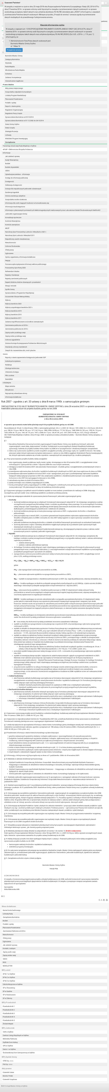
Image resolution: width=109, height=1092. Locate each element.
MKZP (7, 228)
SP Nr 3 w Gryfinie (9, 981)
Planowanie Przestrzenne (14, 99)
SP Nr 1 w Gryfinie (9, 974)
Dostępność (9, 181)
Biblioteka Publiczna (10, 1039)
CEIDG (7, 171)
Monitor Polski (8, 1076)
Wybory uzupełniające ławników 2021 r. (19, 307)
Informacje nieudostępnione (15, 207)
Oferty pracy (9, 250)
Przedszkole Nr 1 (9, 1006)
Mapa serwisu (10, 386)
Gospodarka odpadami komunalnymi (18, 92)
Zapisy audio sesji (9, 952)
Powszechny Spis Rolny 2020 (15, 268)
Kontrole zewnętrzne (12, 225)
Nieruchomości (10, 242)
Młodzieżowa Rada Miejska (15, 70)
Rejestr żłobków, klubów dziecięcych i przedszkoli (23, 282)
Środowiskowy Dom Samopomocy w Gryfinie (19, 1053)
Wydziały (8, 63)
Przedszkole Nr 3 (9, 1013)
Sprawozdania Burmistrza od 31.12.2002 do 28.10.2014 (24, 120)
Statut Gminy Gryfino (12, 124)
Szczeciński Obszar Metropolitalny (17, 296)
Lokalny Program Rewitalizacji (15, 95)
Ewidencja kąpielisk (12, 192)
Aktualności (9, 390)
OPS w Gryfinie (8, 1046)
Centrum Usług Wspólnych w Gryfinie (16, 1035)
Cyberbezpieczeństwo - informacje (17, 174)
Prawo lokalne (8, 84)
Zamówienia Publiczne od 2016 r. (14, 931)
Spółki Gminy (10, 289)
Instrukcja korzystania (12, 361)
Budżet (7, 163)
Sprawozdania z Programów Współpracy (19, 293)
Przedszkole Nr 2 (9, 1010)
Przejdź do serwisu (14, 50)
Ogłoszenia (9, 253)
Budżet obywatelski (12, 167)
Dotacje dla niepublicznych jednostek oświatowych (23, 189)
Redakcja (8, 365)
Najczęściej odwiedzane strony (16, 393)
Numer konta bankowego (12, 910)
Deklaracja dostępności (13, 185)
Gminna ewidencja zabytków (15, 196)
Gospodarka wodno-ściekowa (16, 199)
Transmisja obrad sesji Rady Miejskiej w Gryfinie (19, 146)
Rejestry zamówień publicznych (16, 278)
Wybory (8, 300)
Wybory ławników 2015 (13, 314)
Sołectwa (8, 74)
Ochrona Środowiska (12, 246)
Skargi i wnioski (10, 286)
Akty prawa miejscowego (14, 88)
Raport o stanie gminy (12, 106)
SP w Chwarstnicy (9, 988)
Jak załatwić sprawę (12, 156)
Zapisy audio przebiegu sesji (15, 332)
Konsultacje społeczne (13, 217)
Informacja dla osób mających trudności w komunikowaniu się (27, 203)
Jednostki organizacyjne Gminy (16, 214)
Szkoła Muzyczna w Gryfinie (12, 984)
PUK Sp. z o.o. (8, 1064)
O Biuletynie (7, 383)
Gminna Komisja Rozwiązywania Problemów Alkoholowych (26, 343)
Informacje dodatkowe (13, 397)
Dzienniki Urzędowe (10, 1079)
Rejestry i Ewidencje (12, 275)
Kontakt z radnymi (9, 948)
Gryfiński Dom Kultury (10, 1042)
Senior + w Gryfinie (9, 1049)
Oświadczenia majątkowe (14, 81)
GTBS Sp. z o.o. (8, 1061)
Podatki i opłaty (10, 103)
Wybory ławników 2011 (13, 318)
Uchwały (8, 135)
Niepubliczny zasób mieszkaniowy (17, 239)
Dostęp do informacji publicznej (16, 178)
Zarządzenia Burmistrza (11, 917)
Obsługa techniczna (12, 368)
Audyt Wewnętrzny (11, 160)
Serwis (5, 354)
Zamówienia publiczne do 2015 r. (16, 329)
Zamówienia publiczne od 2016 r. (16, 325)
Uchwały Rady (8, 914)
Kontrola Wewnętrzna (12, 221)
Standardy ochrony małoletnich (16, 347)
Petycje (7, 260)
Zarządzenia (10, 142)
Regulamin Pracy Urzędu (13, 113)
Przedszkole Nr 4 (9, 1017)
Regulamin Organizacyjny (14, 110)
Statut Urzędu (10, 128)
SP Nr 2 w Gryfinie (9, 977)
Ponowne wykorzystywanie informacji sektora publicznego (25, 264)
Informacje (6, 153)
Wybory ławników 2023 (13, 304)
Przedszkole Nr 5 (9, 1020)
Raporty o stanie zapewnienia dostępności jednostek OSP (25, 357)
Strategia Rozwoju (11, 131)
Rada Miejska (10, 66)
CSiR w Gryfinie (8, 1032)
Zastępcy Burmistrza (12, 59)
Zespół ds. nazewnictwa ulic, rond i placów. (20, 350)
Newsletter (9, 379)
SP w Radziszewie (9, 995)
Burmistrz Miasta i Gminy (13, 56)
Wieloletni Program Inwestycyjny (16, 138)
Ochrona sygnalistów (12, 340)
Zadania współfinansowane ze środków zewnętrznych (24, 322)
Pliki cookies (9, 375)
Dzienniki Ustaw (8, 1072)
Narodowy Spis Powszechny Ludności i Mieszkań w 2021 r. (25, 232)
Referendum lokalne (12, 271)
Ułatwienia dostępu (12, 372)
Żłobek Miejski (8, 1024)
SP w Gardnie (7, 991)
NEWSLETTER (7, 966)
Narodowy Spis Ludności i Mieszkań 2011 (20, 235)
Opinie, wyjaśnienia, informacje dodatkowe (20, 257)
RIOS (4, 962)
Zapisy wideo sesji (9, 955)
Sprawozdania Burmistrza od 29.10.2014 (19, 117)
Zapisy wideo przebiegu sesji (15, 336)
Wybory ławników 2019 (13, 311)
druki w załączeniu (73, 831)
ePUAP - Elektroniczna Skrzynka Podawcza (18, 149)
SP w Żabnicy (7, 998)
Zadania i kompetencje (13, 77)
